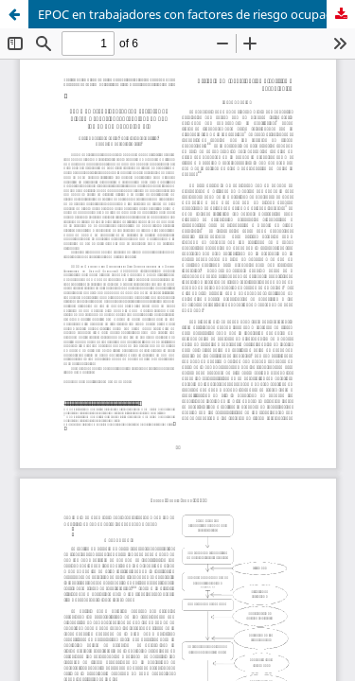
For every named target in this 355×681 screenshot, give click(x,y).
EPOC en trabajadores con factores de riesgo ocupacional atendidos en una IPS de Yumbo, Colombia (196, 14)
